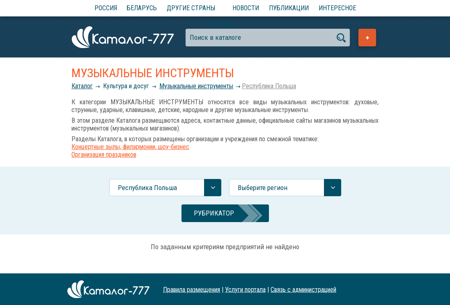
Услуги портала (245, 289)
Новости (245, 8)
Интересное (337, 8)
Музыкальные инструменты (196, 86)
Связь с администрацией (303, 289)
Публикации (289, 8)
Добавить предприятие (367, 37)
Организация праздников (103, 154)
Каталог (82, 86)
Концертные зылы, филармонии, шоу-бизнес (130, 147)
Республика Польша (269, 86)
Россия (105, 8)
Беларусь (142, 8)
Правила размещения (191, 289)
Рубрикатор (214, 213)
